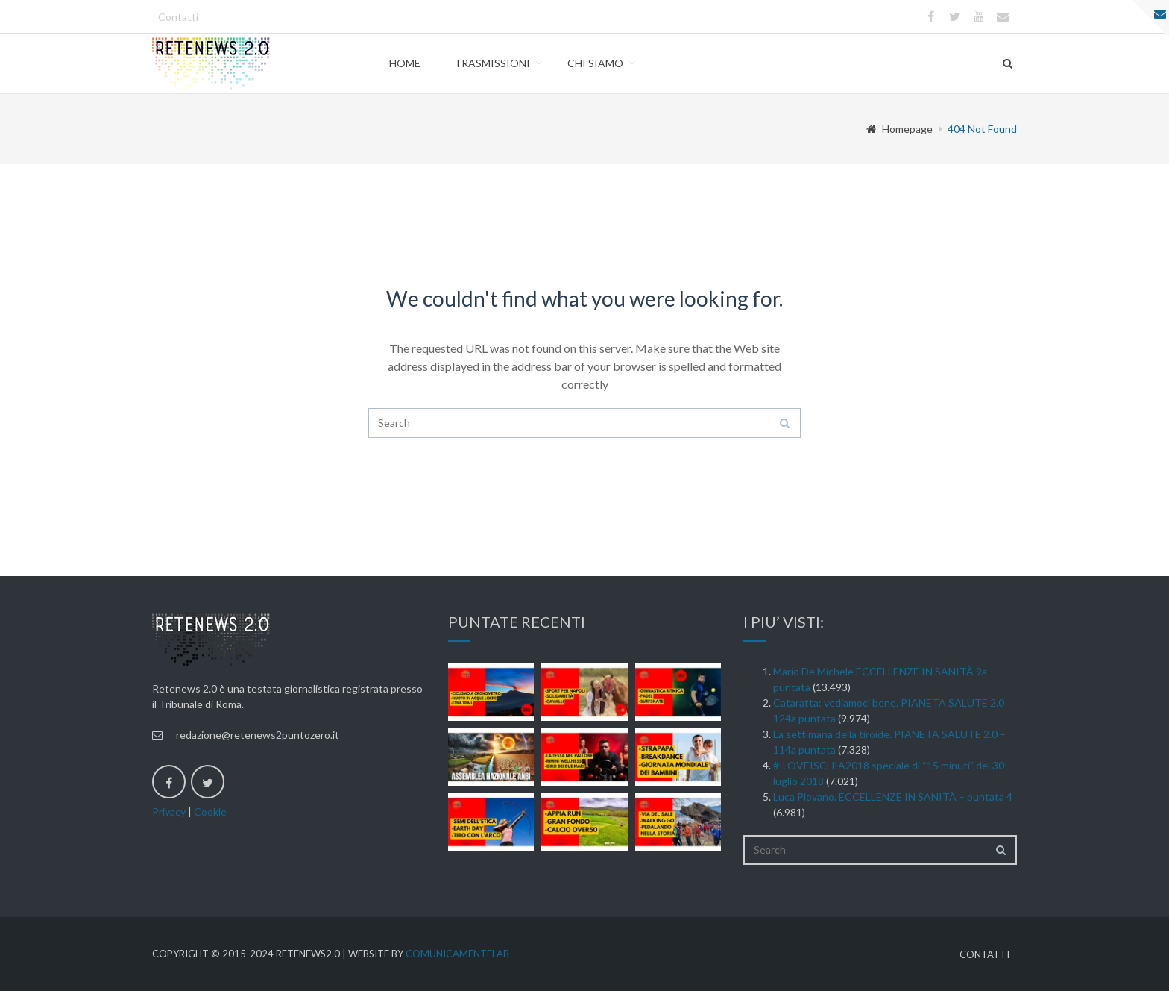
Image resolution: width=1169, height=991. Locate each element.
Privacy (169, 811)
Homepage (899, 128)
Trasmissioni (492, 63)
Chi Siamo (595, 63)
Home (404, 63)
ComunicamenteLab (457, 954)
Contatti (178, 16)
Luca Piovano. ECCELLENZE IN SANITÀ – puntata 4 (892, 796)
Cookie (210, 811)
